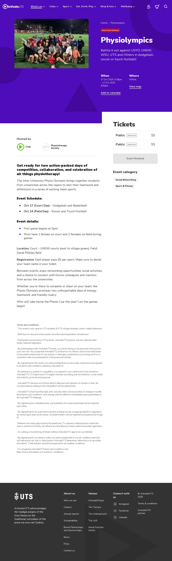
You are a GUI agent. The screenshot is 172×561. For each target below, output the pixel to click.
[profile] (148, 6)
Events (104, 22)
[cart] (157, 6)
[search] (165, 6)
